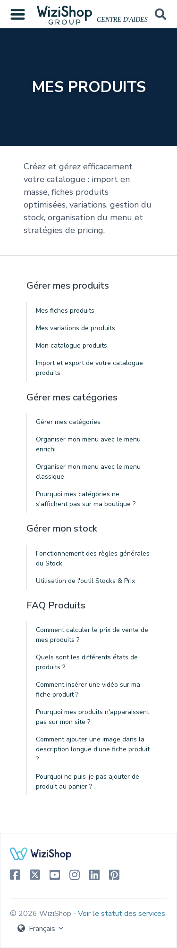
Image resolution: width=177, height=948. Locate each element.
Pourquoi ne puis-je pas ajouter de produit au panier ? (87, 781)
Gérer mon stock (61, 528)
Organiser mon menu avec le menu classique (88, 471)
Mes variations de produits (75, 328)
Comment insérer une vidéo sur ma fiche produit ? (88, 689)
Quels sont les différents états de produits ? (87, 662)
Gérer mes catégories (72, 397)
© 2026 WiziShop (41, 913)
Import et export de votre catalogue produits (89, 367)
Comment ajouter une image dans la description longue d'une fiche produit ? (93, 749)
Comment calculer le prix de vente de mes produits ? (92, 634)
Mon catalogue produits (71, 345)
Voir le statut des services (121, 913)
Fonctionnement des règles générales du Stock (93, 558)
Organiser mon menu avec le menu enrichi (88, 444)
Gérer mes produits (67, 285)
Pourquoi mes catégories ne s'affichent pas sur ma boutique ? (85, 499)
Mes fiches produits (65, 310)
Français (41, 928)
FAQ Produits (55, 605)
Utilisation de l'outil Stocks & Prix (85, 580)
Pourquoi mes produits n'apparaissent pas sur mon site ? (92, 716)
